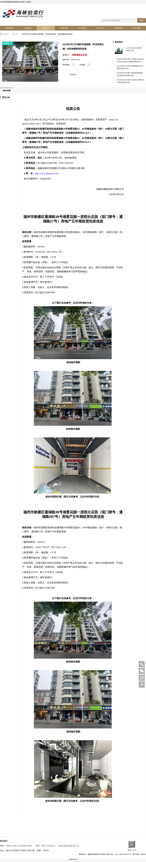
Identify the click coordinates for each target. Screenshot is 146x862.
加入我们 (137, 28)
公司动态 (27, 28)
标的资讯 (46, 28)
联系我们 (119, 28)
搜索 (141, 20)
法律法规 (64, 28)
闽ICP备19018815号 (123, 854)
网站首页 (9, 28)
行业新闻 (82, 28)
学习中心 (100, 28)
